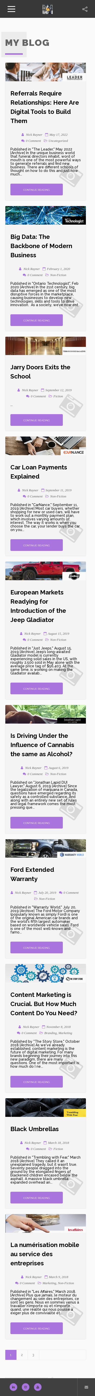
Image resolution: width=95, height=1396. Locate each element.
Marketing (65, 1033)
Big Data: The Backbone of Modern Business (41, 246)
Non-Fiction (58, 275)
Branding (50, 1033)
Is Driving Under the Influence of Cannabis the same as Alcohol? (42, 745)
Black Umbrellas (34, 1129)
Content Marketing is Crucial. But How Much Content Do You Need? (43, 1004)
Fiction (58, 396)
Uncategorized (58, 141)
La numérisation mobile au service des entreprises (44, 1254)
